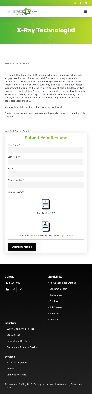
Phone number (16, 180)
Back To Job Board (19, 63)
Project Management (17, 362)
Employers (55, 301)
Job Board (55, 313)
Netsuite (11, 368)
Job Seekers (56, 307)
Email (11, 168)
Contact (54, 319)
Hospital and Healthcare (19, 341)
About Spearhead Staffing (63, 283)
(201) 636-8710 (6, 3)
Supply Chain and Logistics (20, 329)
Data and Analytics (16, 374)
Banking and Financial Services (22, 347)
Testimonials (56, 295)
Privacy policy (41, 384)
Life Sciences (13, 335)
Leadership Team (58, 289)
